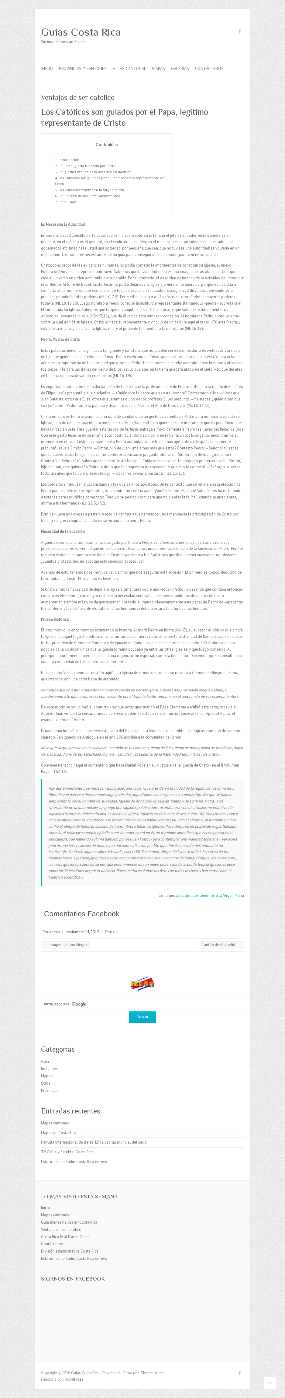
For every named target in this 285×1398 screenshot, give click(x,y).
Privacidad (111, 1372)
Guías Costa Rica (81, 32)
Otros (109, 932)
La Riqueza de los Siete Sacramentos (89, 195)
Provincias (49, 1090)
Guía (45, 1061)
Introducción (69, 159)
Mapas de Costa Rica (58, 1132)
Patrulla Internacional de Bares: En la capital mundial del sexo (94, 1142)
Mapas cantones (55, 1123)
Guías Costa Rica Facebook (239, 32)
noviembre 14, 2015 (82, 932)
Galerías (180, 68)
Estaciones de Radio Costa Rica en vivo (74, 1161)
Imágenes (49, 1068)
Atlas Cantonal (129, 68)
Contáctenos (209, 68)
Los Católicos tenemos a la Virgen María (91, 189)
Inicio (47, 68)
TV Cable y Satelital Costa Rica (67, 1152)
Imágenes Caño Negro (65, 944)
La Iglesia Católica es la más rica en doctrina (95, 171)
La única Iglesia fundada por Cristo (87, 165)
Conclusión (67, 201)
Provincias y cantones (83, 68)
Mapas (158, 68)
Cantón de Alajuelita (221, 944)
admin (54, 932)
